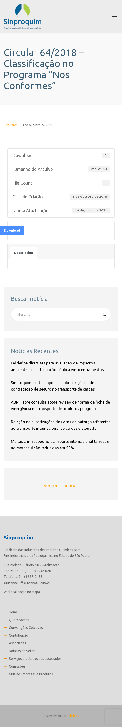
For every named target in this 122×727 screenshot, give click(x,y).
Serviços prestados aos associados (35, 659)
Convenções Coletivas (26, 628)
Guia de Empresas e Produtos (31, 674)
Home (13, 612)
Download (12, 230)
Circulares (10, 125)
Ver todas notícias (61, 485)
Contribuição (18, 635)
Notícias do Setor (22, 651)
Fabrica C (73, 715)
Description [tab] (23, 252)
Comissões (17, 666)
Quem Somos (19, 620)
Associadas (17, 643)
